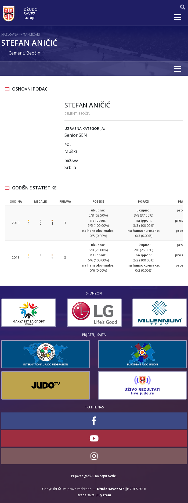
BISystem (103, 495)
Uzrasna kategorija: (84, 128)
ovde (112, 476)
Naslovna (9, 34)
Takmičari (31, 34)
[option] (28, 313)
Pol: (68, 144)
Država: (71, 160)
